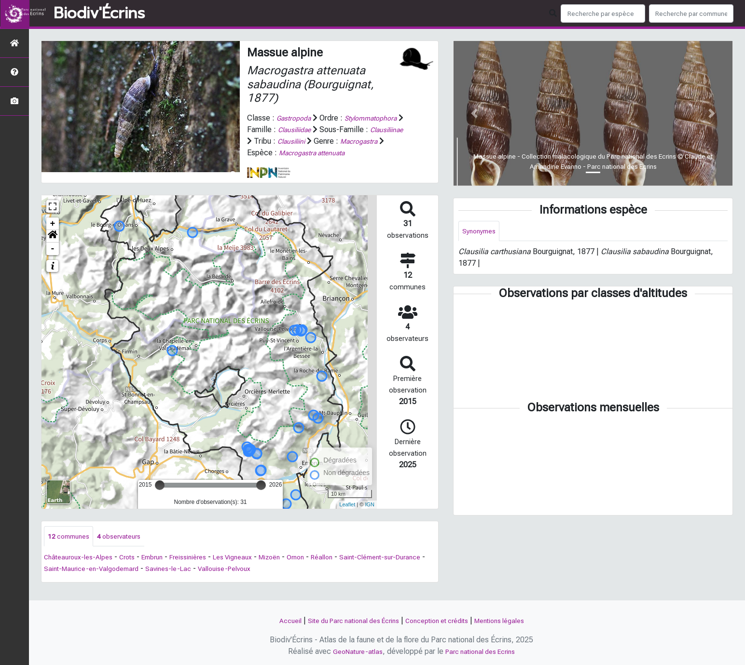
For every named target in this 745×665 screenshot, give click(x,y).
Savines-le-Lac (230, 581)
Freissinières (206, 569)
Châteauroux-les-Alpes (82, 569)
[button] (52, 247)
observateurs (128, 548)
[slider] (160, 496)
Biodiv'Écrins (99, 13)
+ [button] (52, 235)
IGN (369, 516)
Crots (137, 569)
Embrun (165, 569)
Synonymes (481, 231)
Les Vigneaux (257, 569)
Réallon (358, 569)
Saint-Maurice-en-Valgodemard (145, 581)
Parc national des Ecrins (483, 651)
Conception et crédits (441, 620)
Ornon (329, 569)
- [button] (52, 260)
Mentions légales (513, 620)
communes (72, 548)
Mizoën (300, 569)
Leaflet (347, 516)
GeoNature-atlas (352, 651)
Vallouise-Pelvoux (293, 581)
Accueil (273, 620)
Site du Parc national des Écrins (345, 620)
